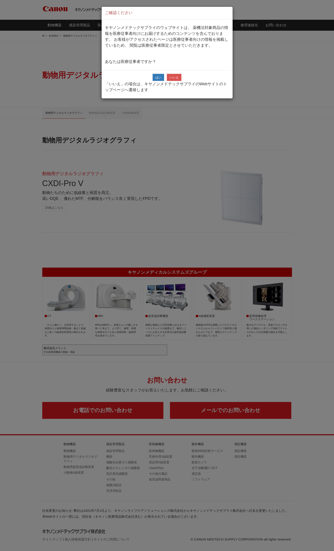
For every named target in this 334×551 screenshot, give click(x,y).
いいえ (174, 77)
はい (158, 77)
